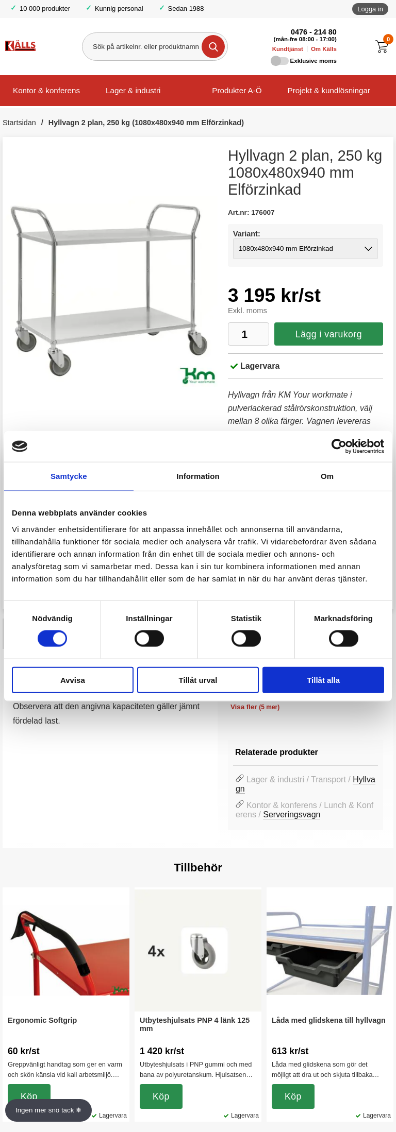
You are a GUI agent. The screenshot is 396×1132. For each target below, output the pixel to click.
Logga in (370, 9)
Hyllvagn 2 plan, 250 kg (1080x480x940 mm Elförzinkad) (146, 122)
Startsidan (19, 122)
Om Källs (324, 49)
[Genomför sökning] (213, 46)
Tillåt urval (198, 679)
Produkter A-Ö (236, 90)
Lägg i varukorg (328, 334)
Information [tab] (198, 476)
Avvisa (72, 679)
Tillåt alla (323, 679)
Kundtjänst (287, 49)
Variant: (246, 234)
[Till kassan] (384, 46)
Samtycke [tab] (69, 476)
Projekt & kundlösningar (329, 90)
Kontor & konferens (46, 90)
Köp (29, 1096)
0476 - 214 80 (314, 32)
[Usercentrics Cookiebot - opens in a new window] (339, 446)
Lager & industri (133, 90)
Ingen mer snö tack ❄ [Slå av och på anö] (48, 1110)
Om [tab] (327, 476)
